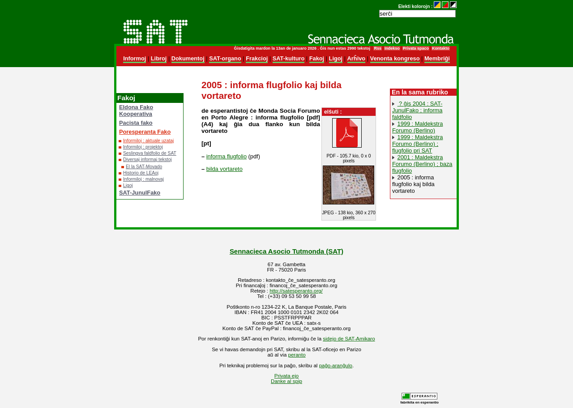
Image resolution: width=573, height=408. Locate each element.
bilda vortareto (224, 169)
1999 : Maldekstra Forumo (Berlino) (417, 127)
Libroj (159, 58)
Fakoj (316, 58)
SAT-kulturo (289, 58)
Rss (377, 48)
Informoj (134, 58)
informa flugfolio (226, 156)
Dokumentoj (188, 58)
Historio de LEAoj (140, 172)
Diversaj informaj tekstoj (147, 159)
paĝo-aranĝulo (335, 365)
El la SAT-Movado (144, 166)
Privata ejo (286, 375)
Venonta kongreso (395, 58)
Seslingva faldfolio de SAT (149, 153)
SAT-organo (225, 58)
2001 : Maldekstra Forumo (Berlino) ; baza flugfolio (422, 164)
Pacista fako (136, 122)
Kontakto (440, 48)
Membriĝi (437, 58)
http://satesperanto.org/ (295, 290)
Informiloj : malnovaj (143, 179)
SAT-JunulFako (139, 192)
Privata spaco (416, 48)
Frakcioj (257, 58)
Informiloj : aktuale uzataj (148, 140)
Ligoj (336, 58)
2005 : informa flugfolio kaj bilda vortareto (413, 184)
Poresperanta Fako (145, 131)
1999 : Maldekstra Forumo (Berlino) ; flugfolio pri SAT (417, 144)
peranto (297, 354)
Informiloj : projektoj (143, 146)
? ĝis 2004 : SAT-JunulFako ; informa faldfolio (417, 110)
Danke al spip (286, 381)
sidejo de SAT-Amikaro (349, 338)
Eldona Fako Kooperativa (136, 110)
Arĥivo (356, 58)
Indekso (392, 48)
